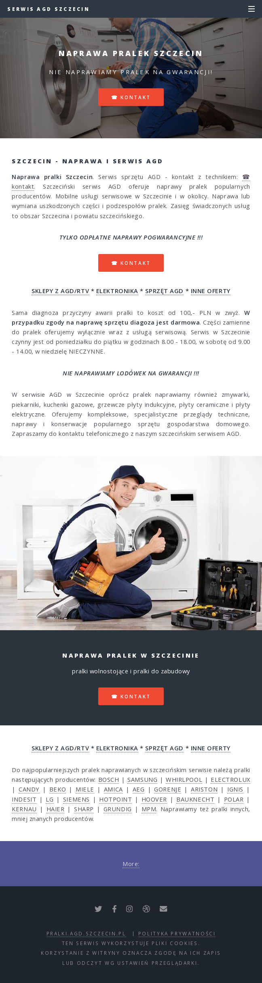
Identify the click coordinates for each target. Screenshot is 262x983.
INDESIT (24, 799)
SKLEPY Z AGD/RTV (60, 291)
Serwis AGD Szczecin (48, 9)
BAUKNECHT (195, 799)
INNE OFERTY (210, 291)
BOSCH (108, 779)
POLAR (234, 799)
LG (49, 799)
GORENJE (167, 789)
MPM (149, 809)
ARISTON (204, 789)
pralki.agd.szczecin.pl (86, 933)
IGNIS (235, 789)
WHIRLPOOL (184, 779)
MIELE (85, 789)
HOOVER (154, 799)
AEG (139, 789)
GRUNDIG (118, 809)
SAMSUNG (142, 779)
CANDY (29, 789)
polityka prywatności (177, 933)
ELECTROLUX (230, 779)
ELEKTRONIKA (117, 291)
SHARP (84, 809)
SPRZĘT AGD (164, 291)
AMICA (113, 789)
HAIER (55, 809)
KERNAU (24, 809)
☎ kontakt (131, 97)
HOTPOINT (115, 799)
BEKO (57, 789)
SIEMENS (76, 799)
